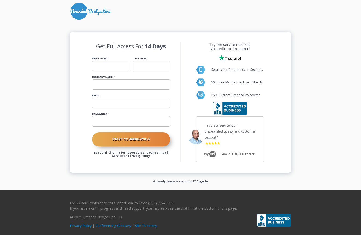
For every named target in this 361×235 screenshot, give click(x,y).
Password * (100, 114)
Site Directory (146, 225)
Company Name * (103, 77)
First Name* (100, 58)
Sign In (202, 181)
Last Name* (140, 58)
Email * (97, 95)
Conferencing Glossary (113, 225)
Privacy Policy (140, 156)
